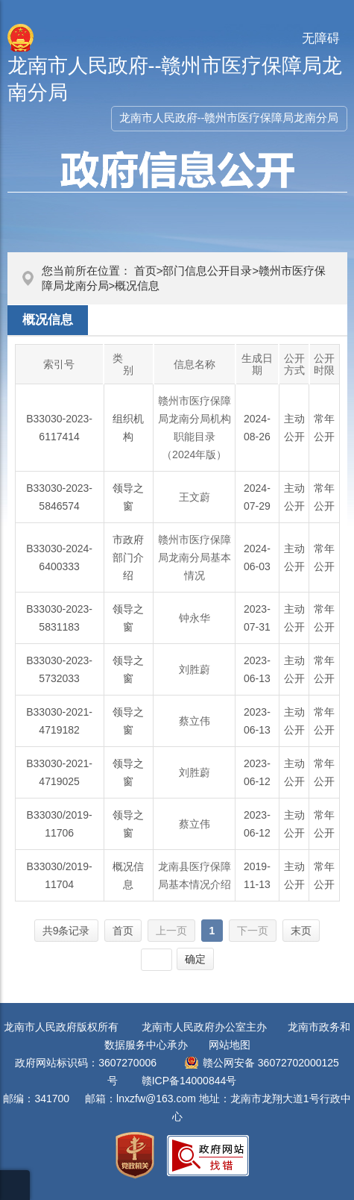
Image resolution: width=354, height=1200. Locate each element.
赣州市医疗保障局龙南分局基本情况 (194, 557)
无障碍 (321, 38)
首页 (145, 270)
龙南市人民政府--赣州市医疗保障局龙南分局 (229, 117)
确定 (195, 959)
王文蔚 (194, 497)
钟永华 (194, 618)
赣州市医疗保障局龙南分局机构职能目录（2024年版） (194, 427)
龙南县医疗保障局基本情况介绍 (194, 875)
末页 (301, 931)
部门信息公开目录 (207, 270)
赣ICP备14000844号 (189, 1081)
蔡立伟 (194, 721)
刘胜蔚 (194, 669)
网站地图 (229, 1045)
